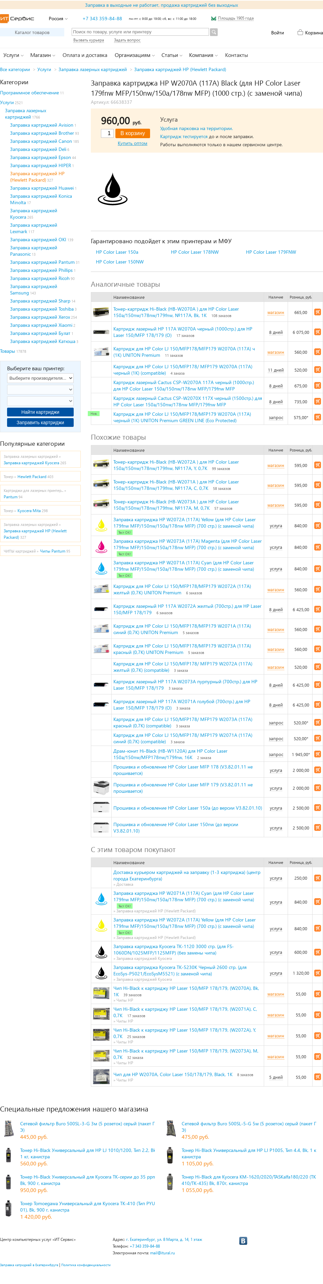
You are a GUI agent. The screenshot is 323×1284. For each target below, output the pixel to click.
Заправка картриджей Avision (41, 125)
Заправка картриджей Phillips (41, 270)
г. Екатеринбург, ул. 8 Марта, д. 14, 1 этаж (164, 1239)
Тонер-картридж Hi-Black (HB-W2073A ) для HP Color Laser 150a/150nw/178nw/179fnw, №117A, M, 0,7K (176, 504)
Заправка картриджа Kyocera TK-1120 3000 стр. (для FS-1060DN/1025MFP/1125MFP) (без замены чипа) (173, 949)
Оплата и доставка (85, 54)
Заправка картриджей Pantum (42, 262)
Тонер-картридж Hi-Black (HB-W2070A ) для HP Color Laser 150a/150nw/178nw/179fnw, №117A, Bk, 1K (176, 312)
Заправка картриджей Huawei (42, 188)
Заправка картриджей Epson (40, 157)
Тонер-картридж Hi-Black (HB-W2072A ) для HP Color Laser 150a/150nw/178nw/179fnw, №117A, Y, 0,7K (176, 465)
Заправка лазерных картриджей (93, 69)
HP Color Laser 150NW (120, 261)
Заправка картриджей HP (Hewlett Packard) (180, 69)
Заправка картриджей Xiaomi (41, 325)
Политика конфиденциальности (86, 1265)
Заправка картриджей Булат (40, 333)
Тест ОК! (124, 532)
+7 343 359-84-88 (102, 18)
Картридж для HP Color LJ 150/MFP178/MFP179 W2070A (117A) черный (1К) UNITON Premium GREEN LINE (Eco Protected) (182, 417)
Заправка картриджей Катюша (42, 341)
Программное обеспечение (29, 92)
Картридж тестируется (184, 136)
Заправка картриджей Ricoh (40, 278)
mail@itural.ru (162, 1252)
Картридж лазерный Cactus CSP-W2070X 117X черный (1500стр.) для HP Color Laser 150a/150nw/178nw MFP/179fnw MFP (187, 401)
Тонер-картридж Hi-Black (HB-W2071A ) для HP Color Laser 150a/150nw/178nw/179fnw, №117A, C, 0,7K (176, 484)
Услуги (44, 69)
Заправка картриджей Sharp (40, 300)
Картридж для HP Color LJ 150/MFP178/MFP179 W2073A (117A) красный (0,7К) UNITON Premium (182, 649)
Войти (277, 32)
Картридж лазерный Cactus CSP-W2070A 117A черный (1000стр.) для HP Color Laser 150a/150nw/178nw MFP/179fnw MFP (183, 385)
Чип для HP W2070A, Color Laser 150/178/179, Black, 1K (172, 1074)
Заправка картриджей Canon (41, 141)
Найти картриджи (41, 412)
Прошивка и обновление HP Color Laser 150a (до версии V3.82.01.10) (187, 808)
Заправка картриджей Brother (42, 133)
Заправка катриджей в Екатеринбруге (29, 1265)
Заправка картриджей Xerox (40, 317)
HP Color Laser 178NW (195, 252)
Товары (7, 351)
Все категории (15, 69)
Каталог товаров (32, 32)
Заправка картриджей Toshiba (42, 309)
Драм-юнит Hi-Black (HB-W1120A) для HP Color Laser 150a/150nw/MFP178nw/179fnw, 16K (170, 754)
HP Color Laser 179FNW (271, 252)
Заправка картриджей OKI (38, 239)
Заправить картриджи (40, 422)
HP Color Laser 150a (117, 252)
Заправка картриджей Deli (38, 149)
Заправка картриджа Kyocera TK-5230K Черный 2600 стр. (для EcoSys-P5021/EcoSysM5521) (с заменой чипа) (180, 970)
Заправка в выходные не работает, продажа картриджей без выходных (161, 5)
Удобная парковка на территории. (196, 128)
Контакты (236, 54)
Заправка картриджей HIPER (40, 165)
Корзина (314, 32)
